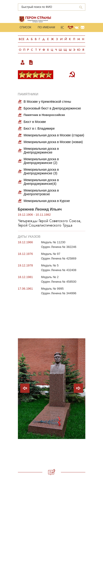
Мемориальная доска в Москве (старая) (54, 135)
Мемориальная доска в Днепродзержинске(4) (41, 182)
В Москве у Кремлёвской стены (47, 101)
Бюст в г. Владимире (39, 128)
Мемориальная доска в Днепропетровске (41, 192)
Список (25, 27)
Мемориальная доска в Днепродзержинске (41, 150)
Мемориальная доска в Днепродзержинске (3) (41, 171)
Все (21, 39)
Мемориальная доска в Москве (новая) (53, 142)
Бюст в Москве (35, 122)
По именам (46, 27)
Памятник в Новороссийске (44, 115)
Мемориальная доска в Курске (47, 201)
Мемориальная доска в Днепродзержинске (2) (41, 161)
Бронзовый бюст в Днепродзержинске (52, 108)
